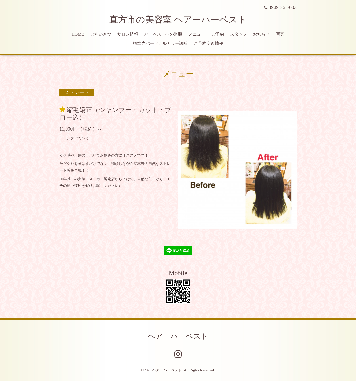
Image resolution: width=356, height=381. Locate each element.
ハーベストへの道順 (163, 34)
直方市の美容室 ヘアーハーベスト (178, 19)
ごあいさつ (100, 34)
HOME (78, 34)
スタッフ (238, 34)
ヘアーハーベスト (178, 336)
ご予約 (217, 34)
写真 (280, 34)
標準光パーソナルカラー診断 (160, 43)
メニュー (196, 34)
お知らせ (261, 34)
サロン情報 (127, 34)
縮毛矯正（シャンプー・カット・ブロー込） (115, 113)
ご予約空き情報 (208, 43)
